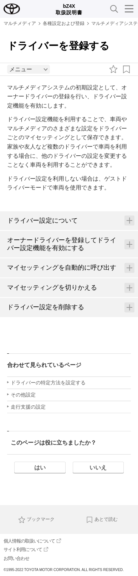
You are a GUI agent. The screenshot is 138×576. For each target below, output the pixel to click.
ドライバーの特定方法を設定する (48, 382)
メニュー (20, 69)
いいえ (98, 468)
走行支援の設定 (28, 407)
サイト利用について (26, 549)
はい (40, 468)
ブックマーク (36, 519)
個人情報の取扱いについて (32, 541)
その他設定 (23, 395)
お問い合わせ (16, 558)
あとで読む (102, 519)
